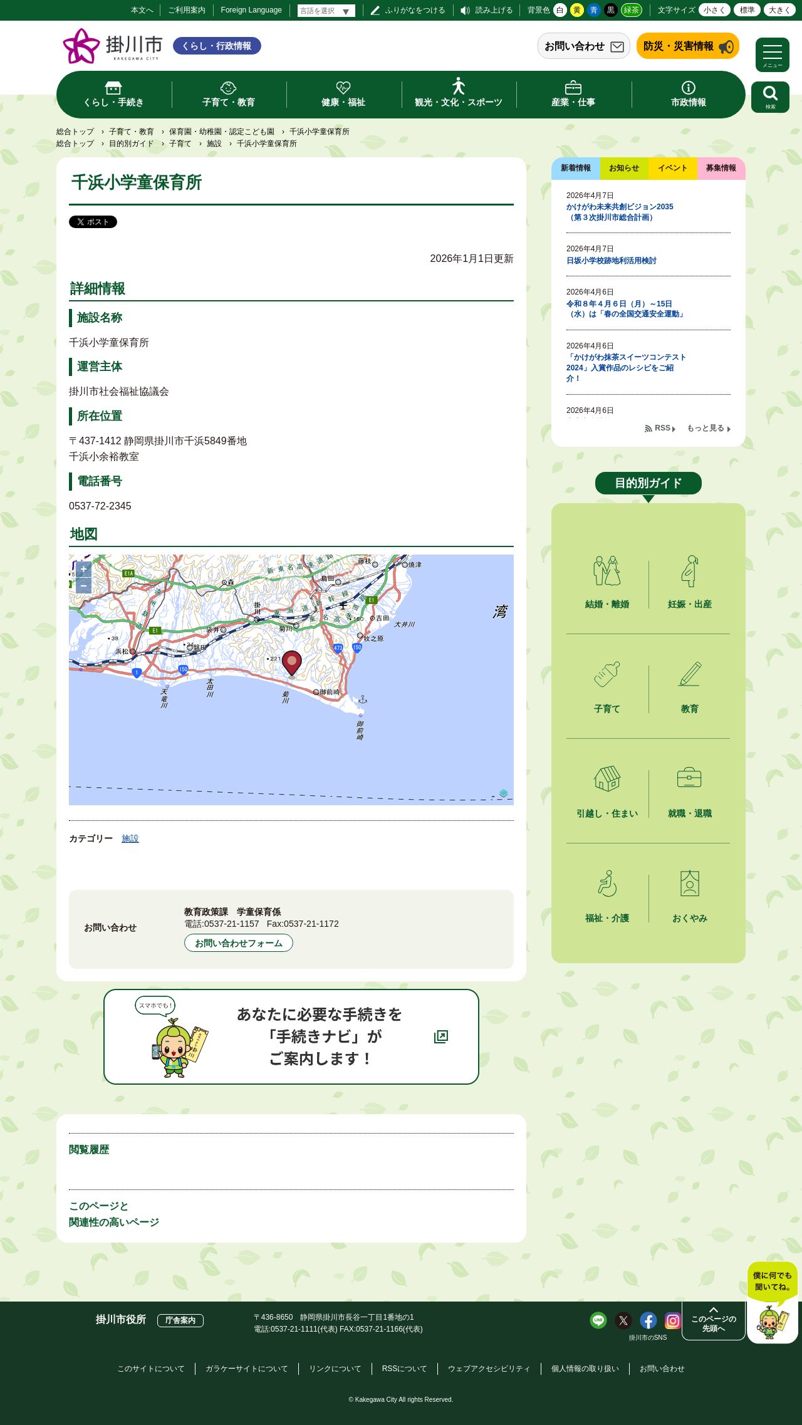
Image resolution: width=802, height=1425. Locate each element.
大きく (780, 10)
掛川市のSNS (648, 1337)
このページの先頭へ (713, 1324)
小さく (715, 10)
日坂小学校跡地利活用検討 (611, 260)
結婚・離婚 (607, 604)
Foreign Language (251, 10)
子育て (180, 143)
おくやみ (689, 918)
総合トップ (75, 131)
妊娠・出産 (690, 604)
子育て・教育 (131, 131)
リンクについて (335, 1368)
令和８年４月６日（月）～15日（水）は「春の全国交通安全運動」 (626, 309)
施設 (214, 143)
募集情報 (721, 168)
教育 (690, 709)
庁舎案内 (180, 1320)
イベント (673, 168)
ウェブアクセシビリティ (489, 1368)
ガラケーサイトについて (247, 1368)
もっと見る (705, 428)
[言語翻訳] (326, 10)
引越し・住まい (607, 813)
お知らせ (624, 168)
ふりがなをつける (415, 10)
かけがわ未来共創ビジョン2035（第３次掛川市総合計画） (620, 212)
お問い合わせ (574, 46)
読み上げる (494, 10)
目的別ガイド (131, 143)
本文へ (142, 10)
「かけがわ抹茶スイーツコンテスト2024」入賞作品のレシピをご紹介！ (626, 368)
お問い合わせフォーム (239, 943)
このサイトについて (151, 1368)
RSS (662, 428)
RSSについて (405, 1368)
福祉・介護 (607, 918)
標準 (747, 10)
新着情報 (576, 168)
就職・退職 (690, 813)
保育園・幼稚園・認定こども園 (221, 131)
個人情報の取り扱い (585, 1368)
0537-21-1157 (231, 924)
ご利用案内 (187, 10)
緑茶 (631, 10)
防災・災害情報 (678, 46)
